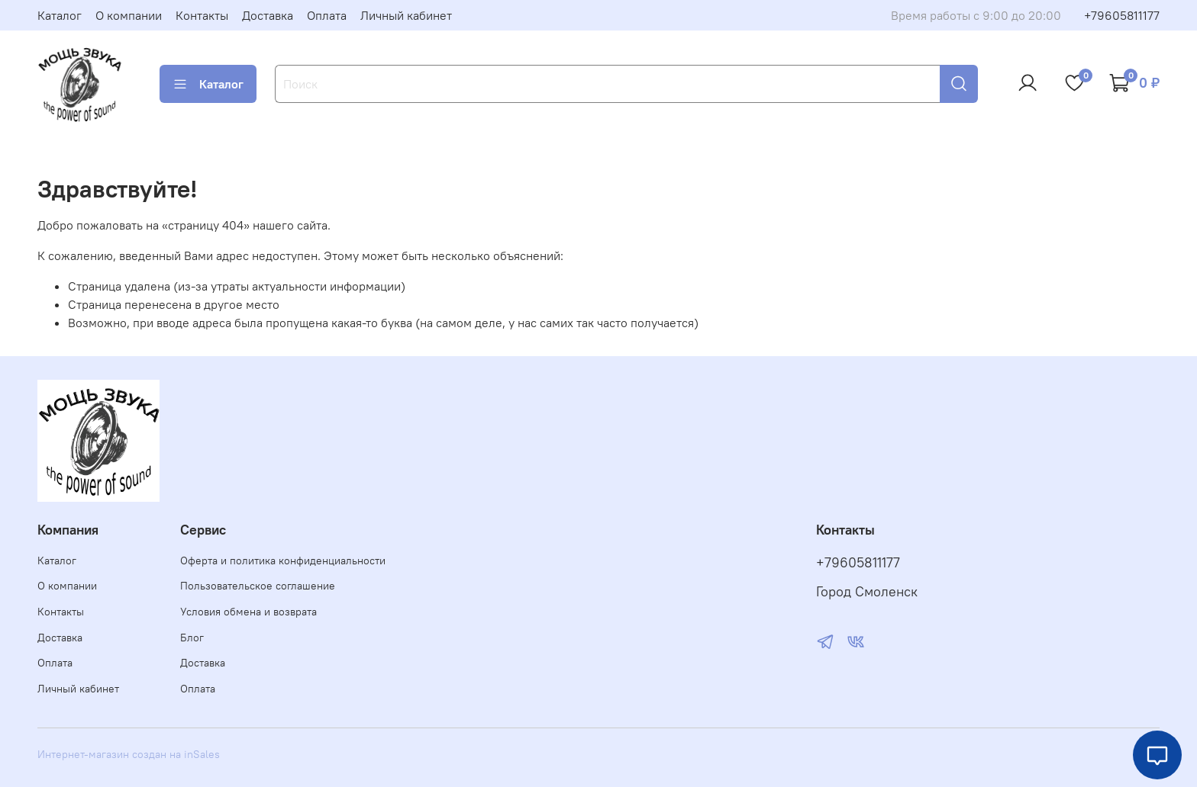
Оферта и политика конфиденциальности (283, 560)
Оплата (327, 15)
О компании (128, 15)
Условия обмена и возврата (248, 611)
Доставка (267, 15)
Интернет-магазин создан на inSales (128, 754)
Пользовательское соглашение (257, 586)
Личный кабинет (406, 15)
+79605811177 (1122, 15)
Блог (192, 637)
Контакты (202, 15)
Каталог (59, 15)
